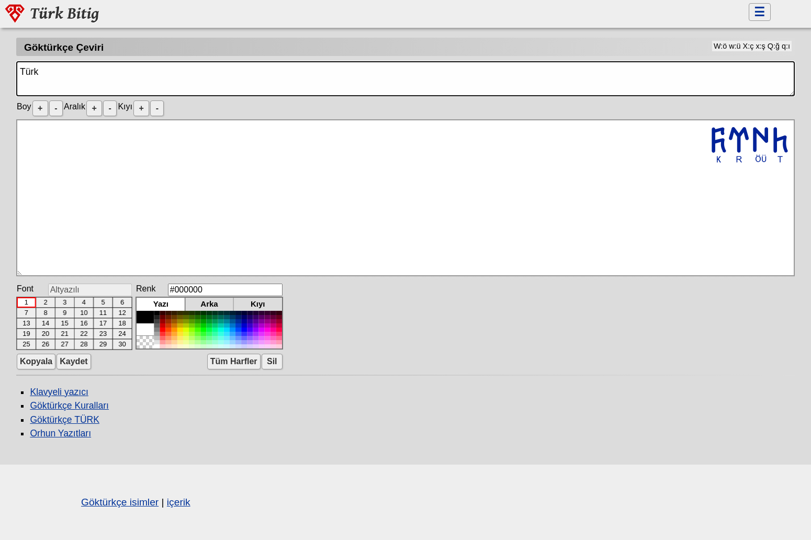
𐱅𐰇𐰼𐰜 (405, 197)
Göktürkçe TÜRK (64, 419)
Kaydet (73, 361)
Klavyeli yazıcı (59, 392)
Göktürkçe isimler (120, 502)
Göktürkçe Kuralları (69, 405)
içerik (178, 502)
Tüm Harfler (233, 361)
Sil (272, 361)
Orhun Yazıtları (60, 433)
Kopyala (36, 361)
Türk (405, 78)
